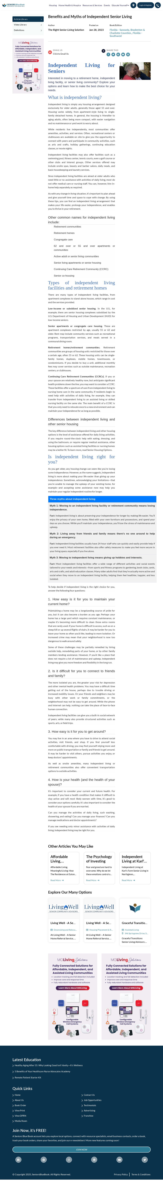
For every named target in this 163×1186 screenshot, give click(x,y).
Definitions (28, 30)
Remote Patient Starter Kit (29, 1078)
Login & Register (145, 5)
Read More (57, 880)
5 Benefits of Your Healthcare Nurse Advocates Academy (45, 1071)
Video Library (28, 24)
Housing (53, 5)
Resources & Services (92, 5)
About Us (21, 1102)
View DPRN (22, 1120)
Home (19, 1096)
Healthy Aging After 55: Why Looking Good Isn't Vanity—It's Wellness (52, 1065)
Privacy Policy (119, 1181)
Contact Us (91, 1096)
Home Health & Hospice (70, 5)
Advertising (91, 1114)
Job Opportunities (94, 1102)
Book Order (22, 1108)
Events (107, 5)
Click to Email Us (61, 53)
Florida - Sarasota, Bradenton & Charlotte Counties (127, 31)
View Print (21, 1114)
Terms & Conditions (140, 1181)
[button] (133, 5)
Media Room (22, 1125)
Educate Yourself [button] (119, 5)
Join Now (81, 1155)
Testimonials (91, 1108)
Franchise (90, 1120)
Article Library (28, 19)
